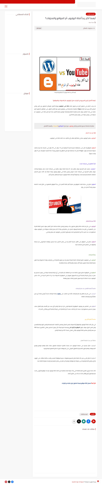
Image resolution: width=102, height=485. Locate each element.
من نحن (61, 2)
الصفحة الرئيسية (69, 2)
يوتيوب (59, 293)
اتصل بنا (27, 2)
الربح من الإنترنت (38, 6)
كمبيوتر (57, 6)
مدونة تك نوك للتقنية (78, 482)
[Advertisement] (65, 45)
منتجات (31, 6)
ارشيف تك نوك (34, 2)
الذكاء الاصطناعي (49, 6)
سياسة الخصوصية (43, 2)
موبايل (63, 6)
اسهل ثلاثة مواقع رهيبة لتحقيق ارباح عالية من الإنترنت (76, 383)
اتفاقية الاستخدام (54, 2)
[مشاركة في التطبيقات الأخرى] (74, 421)
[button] (88, 421)
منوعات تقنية (69, 6)
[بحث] (6, 6)
